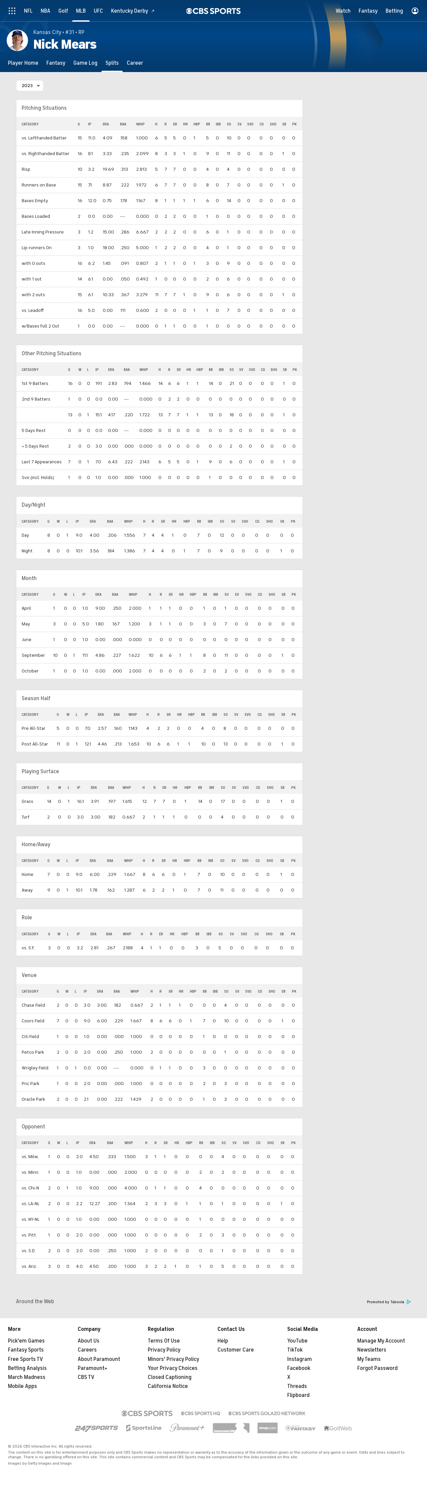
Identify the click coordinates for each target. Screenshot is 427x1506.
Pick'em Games (26, 1341)
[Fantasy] (55, 63)
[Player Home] (23, 63)
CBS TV (86, 1377)
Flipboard (298, 1395)
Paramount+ (92, 1368)
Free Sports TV (25, 1359)
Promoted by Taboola (389, 1302)
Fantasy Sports (26, 1350)
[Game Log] (85, 63)
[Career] (135, 63)
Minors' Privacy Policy (173, 1359)
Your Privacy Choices (172, 1368)
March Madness (26, 1377)
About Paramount (99, 1359)
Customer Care (236, 1350)
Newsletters (371, 1350)
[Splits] (112, 63)
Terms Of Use (164, 1341)
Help (223, 1341)
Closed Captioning (169, 1377)
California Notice (168, 1386)
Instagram (299, 1359)
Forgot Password (377, 1368)
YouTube (297, 1341)
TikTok (295, 1350)
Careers (87, 1350)
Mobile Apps (22, 1386)
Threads (297, 1386)
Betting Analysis (27, 1368)
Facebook (298, 1368)
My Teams (369, 1359)
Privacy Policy (164, 1350)
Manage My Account (381, 1341)
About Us (88, 1341)
